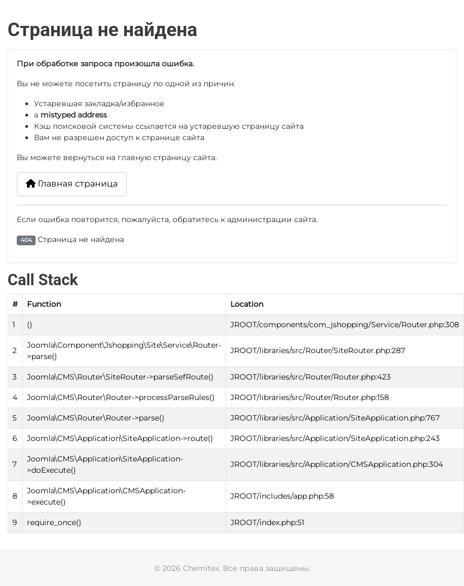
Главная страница (72, 183)
